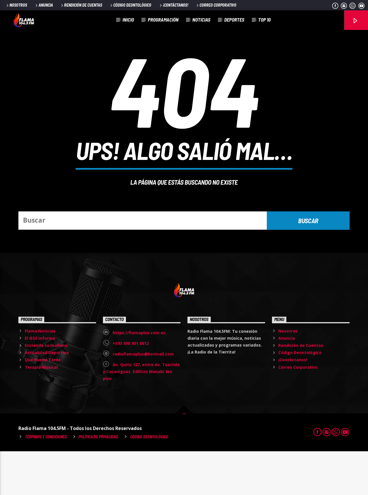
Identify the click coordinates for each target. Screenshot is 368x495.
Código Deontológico (130, 5)
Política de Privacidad (98, 480)
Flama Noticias (40, 374)
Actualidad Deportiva (47, 396)
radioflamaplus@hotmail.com (143, 397)
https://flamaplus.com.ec (139, 376)
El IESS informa (40, 382)
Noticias (201, 19)
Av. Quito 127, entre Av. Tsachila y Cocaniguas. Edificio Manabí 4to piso (141, 415)
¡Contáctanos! (173, 5)
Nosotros (16, 5)
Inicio (128, 19)
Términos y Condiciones (46, 480)
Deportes (234, 19)
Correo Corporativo (215, 5)
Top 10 (264, 19)
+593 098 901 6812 (131, 387)
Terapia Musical (41, 411)
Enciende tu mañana (46, 389)
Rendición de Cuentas (81, 5)
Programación (163, 19)
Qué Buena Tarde (43, 403)
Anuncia (43, 5)
